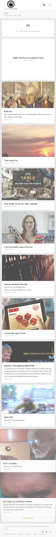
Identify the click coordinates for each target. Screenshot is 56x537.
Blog (6, 13)
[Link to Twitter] (43, 531)
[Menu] (48, 5)
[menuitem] (43, 5)
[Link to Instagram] (50, 531)
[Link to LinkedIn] (46, 531)
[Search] (43, 5)
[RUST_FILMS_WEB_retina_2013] (23, 5)
